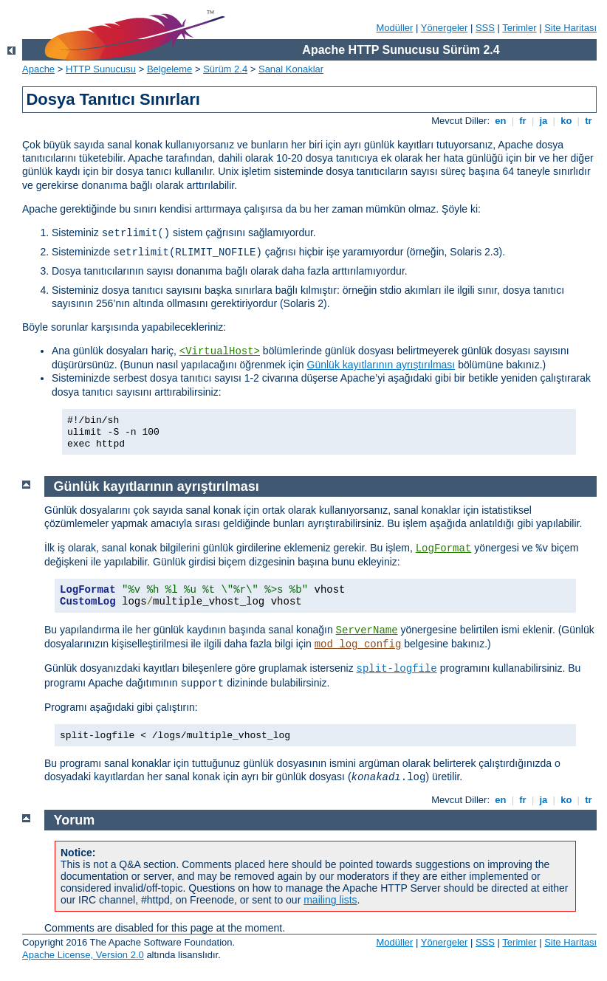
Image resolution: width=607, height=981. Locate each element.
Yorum (74, 820)
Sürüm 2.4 (225, 69)
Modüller (395, 27)
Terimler (519, 27)
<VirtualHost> (219, 351)
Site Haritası (570, 27)
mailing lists (330, 900)
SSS (485, 27)
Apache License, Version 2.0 (83, 954)
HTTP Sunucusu (101, 69)
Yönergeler (444, 27)
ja (543, 120)
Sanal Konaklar (290, 69)
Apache (38, 69)
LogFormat (444, 548)
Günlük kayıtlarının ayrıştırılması (381, 365)
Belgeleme (169, 69)
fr (523, 120)
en (501, 120)
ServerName (367, 630)
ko (566, 120)
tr (589, 120)
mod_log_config (358, 644)
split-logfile (397, 669)
